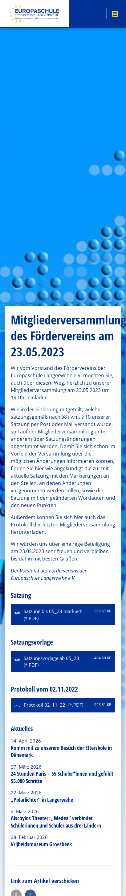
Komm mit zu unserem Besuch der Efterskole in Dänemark (61, 751)
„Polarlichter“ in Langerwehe (42, 799)
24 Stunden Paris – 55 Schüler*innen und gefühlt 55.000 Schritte (62, 777)
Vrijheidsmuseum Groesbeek (41, 844)
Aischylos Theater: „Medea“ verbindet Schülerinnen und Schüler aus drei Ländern (56, 821)
